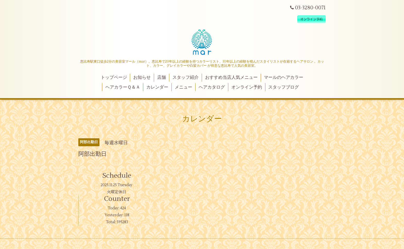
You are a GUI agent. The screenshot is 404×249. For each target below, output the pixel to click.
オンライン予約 (246, 87)
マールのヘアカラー (283, 77)
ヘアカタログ (212, 87)
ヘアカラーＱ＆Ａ (122, 87)
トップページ (114, 77)
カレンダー (157, 87)
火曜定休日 (116, 192)
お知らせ (142, 77)
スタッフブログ (283, 87)
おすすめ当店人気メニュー (231, 77)
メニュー (183, 87)
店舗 (161, 77)
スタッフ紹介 (185, 77)
